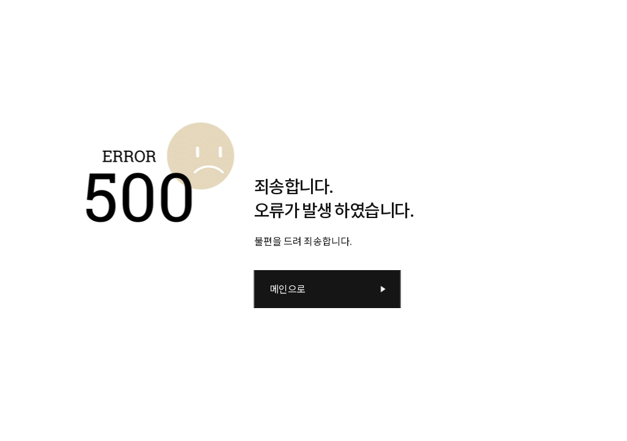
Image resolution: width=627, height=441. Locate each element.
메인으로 (288, 289)
